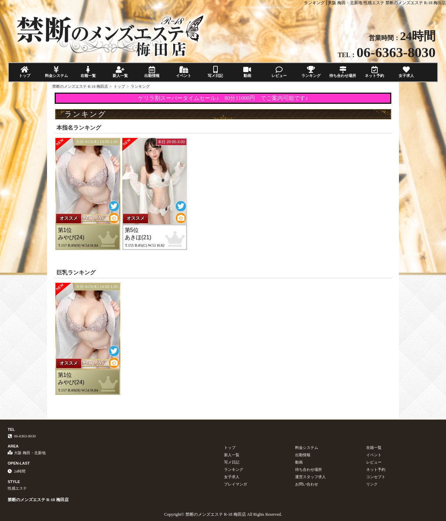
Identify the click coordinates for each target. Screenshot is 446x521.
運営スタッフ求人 (310, 477)
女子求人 (406, 72)
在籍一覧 (88, 72)
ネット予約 (374, 72)
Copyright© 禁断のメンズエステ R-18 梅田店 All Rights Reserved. (223, 514)
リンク (372, 484)
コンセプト (375, 477)
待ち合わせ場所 (342, 72)
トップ (24, 72)
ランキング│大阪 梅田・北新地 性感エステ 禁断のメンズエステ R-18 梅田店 (375, 2)
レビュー (279, 72)
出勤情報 (151, 72)
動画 (247, 72)
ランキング (311, 72)
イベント (183, 72)
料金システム (56, 72)
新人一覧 (120, 72)
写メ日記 (215, 72)
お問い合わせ (306, 484)
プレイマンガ (235, 484)
